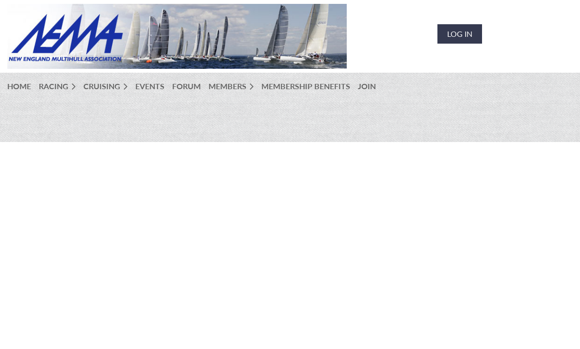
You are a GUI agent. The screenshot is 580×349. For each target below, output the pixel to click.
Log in (459, 33)
